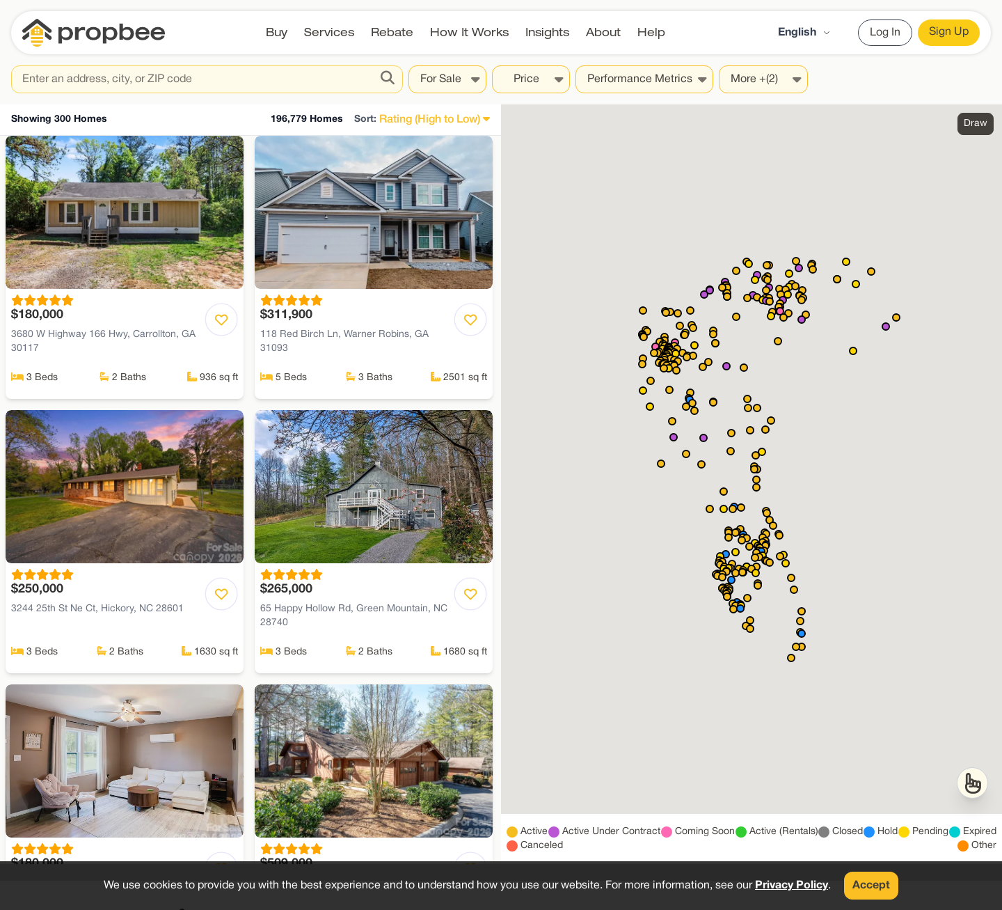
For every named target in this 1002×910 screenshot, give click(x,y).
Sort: (365, 119)
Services (329, 32)
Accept (871, 886)
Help (651, 32)
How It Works (469, 32)
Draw (975, 123)
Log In (885, 33)
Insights (547, 32)
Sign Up (949, 32)
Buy (276, 32)
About (603, 32)
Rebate (392, 32)
